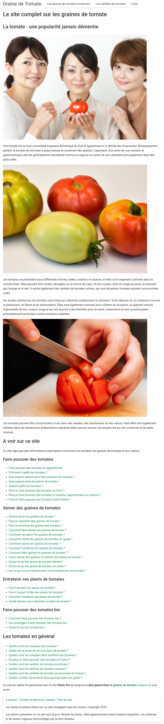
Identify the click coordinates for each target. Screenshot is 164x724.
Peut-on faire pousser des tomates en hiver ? (36, 490)
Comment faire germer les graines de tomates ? (38, 552)
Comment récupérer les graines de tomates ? (37, 534)
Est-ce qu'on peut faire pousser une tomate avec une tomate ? (47, 570)
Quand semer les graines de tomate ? (32, 516)
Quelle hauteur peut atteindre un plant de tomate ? (40, 601)
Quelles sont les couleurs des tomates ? (33, 646)
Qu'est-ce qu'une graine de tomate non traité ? (37, 566)
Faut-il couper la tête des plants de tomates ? (37, 592)
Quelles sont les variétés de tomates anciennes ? (39, 664)
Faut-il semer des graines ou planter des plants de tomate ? (46, 557)
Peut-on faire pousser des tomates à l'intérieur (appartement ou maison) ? (55, 495)
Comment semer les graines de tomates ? (35, 543)
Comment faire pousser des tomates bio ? (35, 618)
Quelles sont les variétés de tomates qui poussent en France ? (47, 673)
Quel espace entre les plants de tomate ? (34, 481)
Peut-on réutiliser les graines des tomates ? (36, 525)
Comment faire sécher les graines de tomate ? (37, 530)
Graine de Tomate (22, 4)
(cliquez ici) (132, 685)
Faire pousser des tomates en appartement (36, 468)
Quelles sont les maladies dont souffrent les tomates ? (43, 655)
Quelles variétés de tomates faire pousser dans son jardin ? (45, 677)
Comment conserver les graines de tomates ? (37, 548)
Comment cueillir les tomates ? (28, 472)
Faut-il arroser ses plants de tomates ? (32, 587)
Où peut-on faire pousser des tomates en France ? (40, 659)
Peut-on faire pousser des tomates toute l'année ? (39, 499)
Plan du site (64, 699)
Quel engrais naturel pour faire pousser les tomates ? (42, 477)
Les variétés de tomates (111, 3)
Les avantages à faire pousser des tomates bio (38, 623)
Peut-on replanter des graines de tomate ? (35, 521)
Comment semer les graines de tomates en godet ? (40, 539)
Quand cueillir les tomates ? (26, 486)
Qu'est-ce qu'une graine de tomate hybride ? (36, 561)
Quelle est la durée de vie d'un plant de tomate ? (38, 650)
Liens (134, 3)
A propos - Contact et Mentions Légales (30, 699)
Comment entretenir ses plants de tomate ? (36, 596)
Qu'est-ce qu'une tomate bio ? (27, 627)
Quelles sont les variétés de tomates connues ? (38, 668)
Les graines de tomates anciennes (68, 3)
